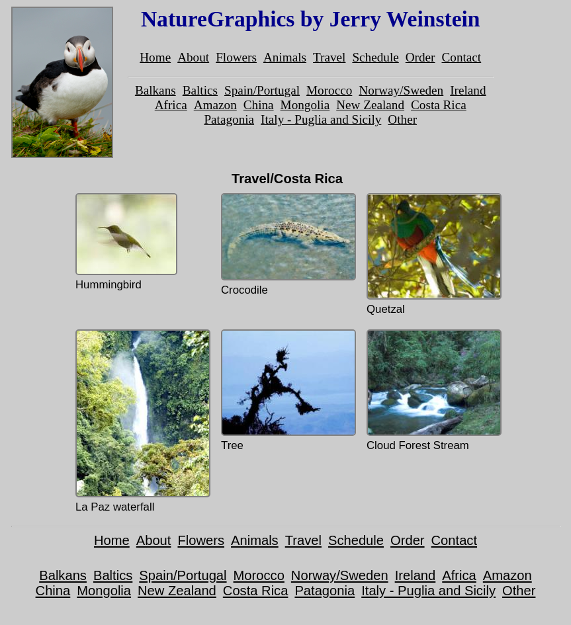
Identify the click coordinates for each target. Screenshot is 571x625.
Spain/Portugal (262, 90)
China (258, 105)
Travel (329, 57)
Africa (171, 105)
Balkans (155, 90)
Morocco (329, 90)
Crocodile (287, 244)
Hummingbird (126, 242)
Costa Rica (438, 105)
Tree (287, 390)
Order (420, 57)
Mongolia (305, 105)
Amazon (215, 105)
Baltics (200, 90)
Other (402, 119)
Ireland (468, 90)
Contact (462, 57)
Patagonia (229, 119)
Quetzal (433, 254)
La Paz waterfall (141, 421)
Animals (284, 57)
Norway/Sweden (401, 90)
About (193, 57)
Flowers (236, 57)
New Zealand (370, 105)
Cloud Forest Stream (433, 390)
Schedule (375, 57)
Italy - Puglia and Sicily (321, 119)
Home (155, 57)
